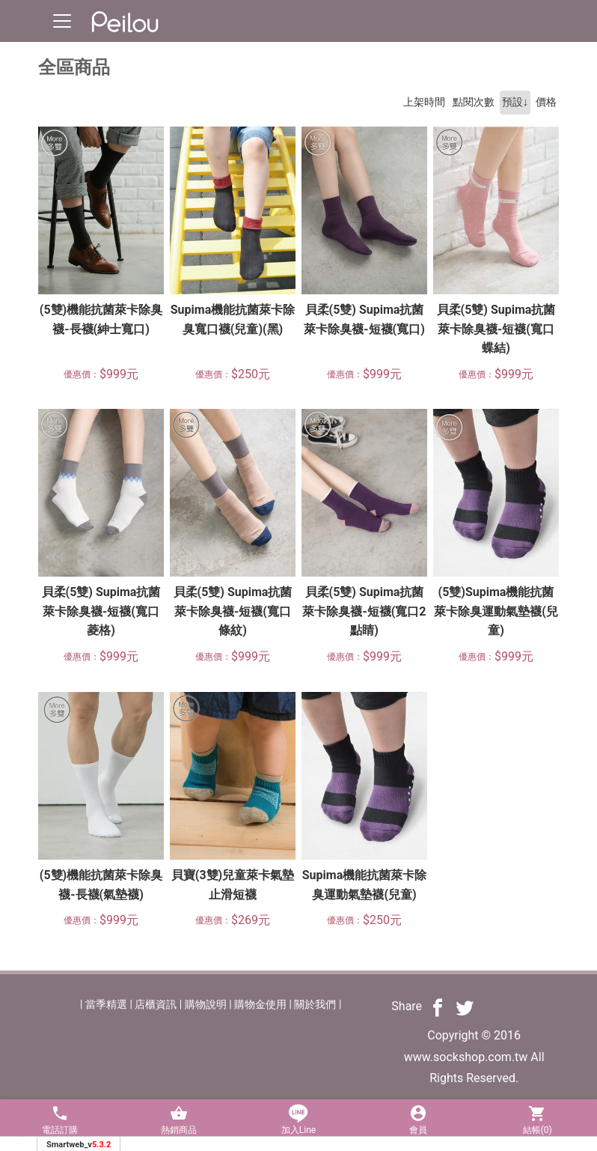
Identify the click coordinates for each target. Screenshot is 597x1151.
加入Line (298, 1120)
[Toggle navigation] (62, 21)
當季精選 (106, 1004)
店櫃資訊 (156, 1004)
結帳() (537, 1120)
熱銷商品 (179, 1120)
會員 (418, 1120)
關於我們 (315, 1004)
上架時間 (424, 102)
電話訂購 (59, 1120)
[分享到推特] (465, 1007)
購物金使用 (260, 1004)
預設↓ (515, 102)
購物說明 (206, 1004)
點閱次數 (474, 102)
